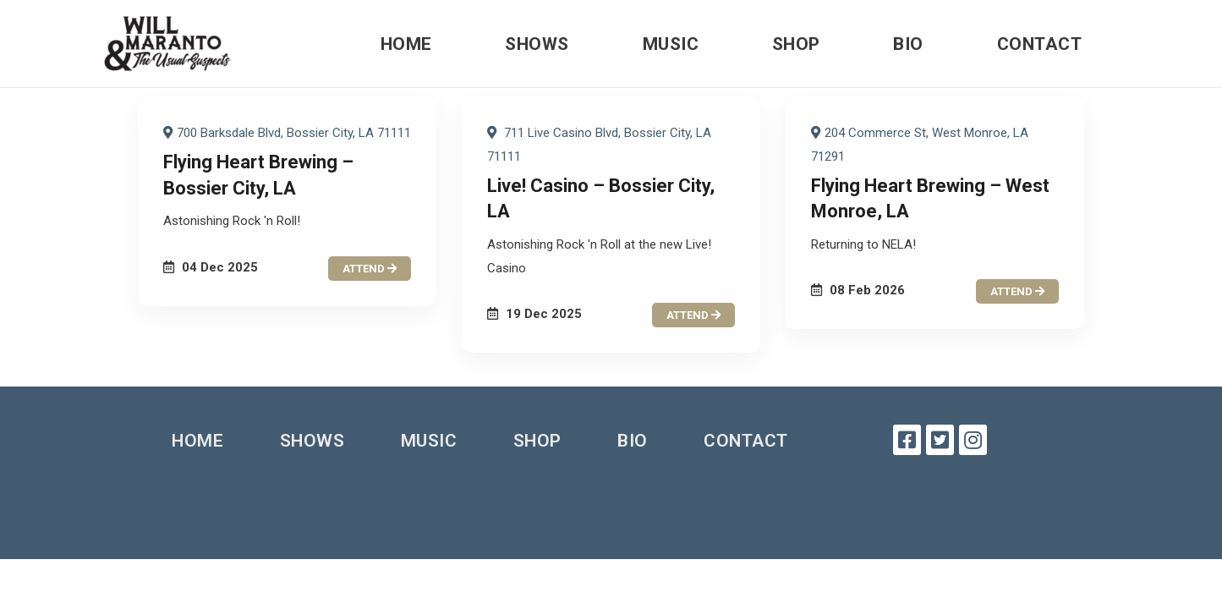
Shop (796, 44)
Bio (908, 44)
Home (406, 44)
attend (369, 268)
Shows (537, 44)
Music (671, 44)
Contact (1039, 44)
